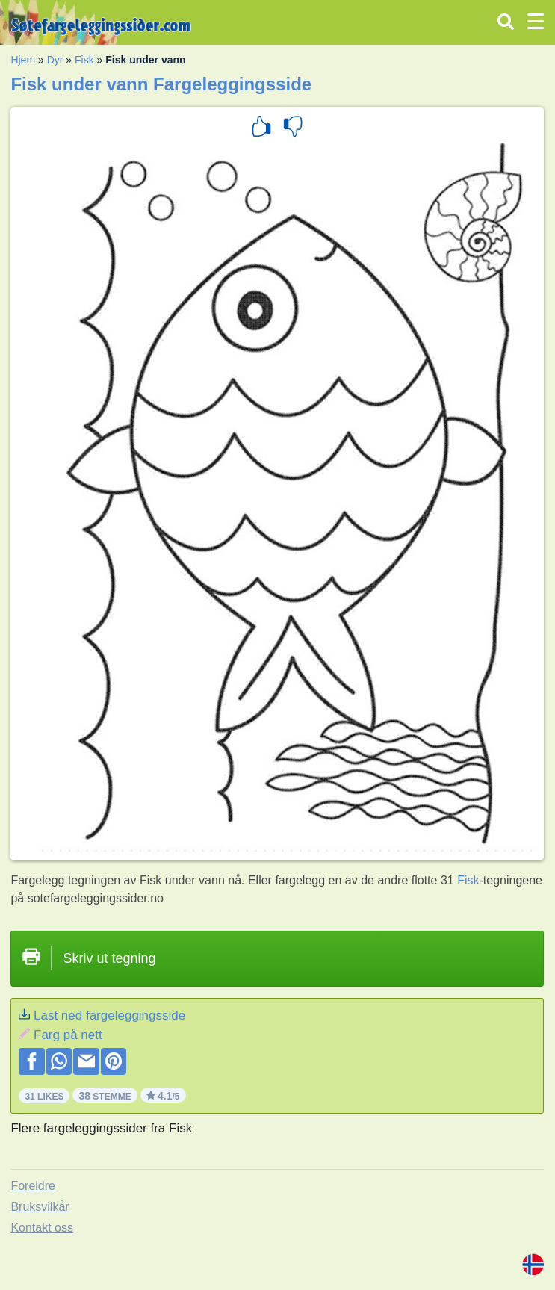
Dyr (55, 60)
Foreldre (32, 1185)
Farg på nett (68, 1035)
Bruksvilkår (39, 1206)
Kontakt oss (41, 1227)
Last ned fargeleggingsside (109, 1015)
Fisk (84, 60)
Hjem (22, 60)
